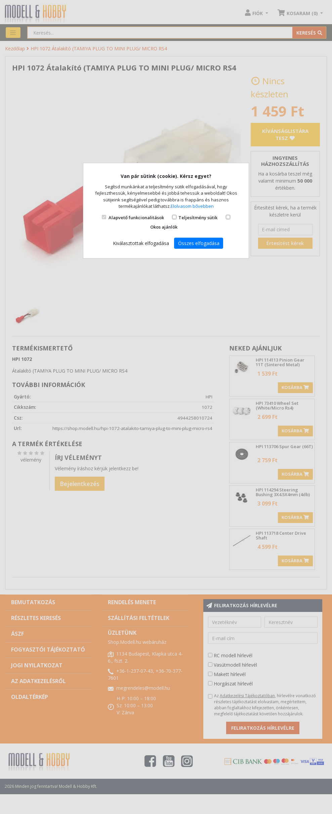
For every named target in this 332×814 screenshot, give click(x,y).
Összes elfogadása (198, 243)
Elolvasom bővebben (192, 206)
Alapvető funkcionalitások (136, 217)
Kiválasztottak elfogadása (141, 243)
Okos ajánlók (163, 227)
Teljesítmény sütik (197, 217)
